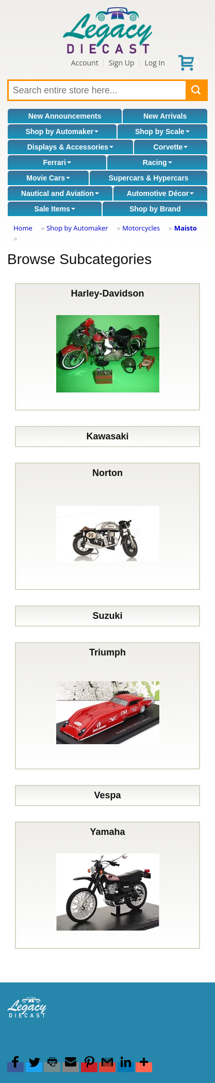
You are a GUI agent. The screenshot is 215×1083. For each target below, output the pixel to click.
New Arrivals (165, 116)
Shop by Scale (162, 131)
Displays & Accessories (70, 147)
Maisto (185, 228)
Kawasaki (107, 436)
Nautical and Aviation (60, 193)
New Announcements (65, 116)
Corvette (171, 147)
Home (22, 228)
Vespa (107, 795)
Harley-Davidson (107, 346)
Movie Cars (48, 178)
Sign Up (122, 63)
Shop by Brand (155, 209)
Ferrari (57, 162)
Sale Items (55, 209)
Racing (157, 162)
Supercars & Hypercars (149, 178)
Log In (154, 63)
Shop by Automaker (61, 131)
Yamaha (107, 885)
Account (84, 63)
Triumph (107, 705)
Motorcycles (141, 228)
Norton (107, 526)
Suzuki (107, 616)
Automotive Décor (160, 193)
